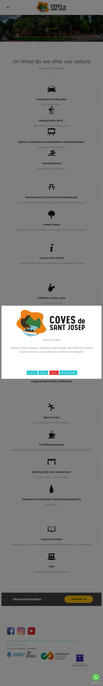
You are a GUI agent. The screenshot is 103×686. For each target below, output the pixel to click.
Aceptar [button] (43, 373)
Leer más (32, 373)
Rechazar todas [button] (68, 372)
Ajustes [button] (54, 373)
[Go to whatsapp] (96, 677)
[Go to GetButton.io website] (96, 683)
